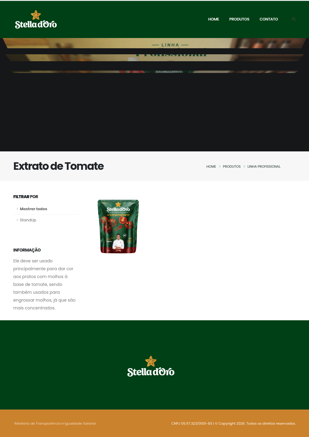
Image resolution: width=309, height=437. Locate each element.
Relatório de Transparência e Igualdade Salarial (55, 423)
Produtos (239, 19)
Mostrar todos (33, 208)
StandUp (28, 220)
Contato (269, 19)
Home (213, 19)
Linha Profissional (263, 166)
